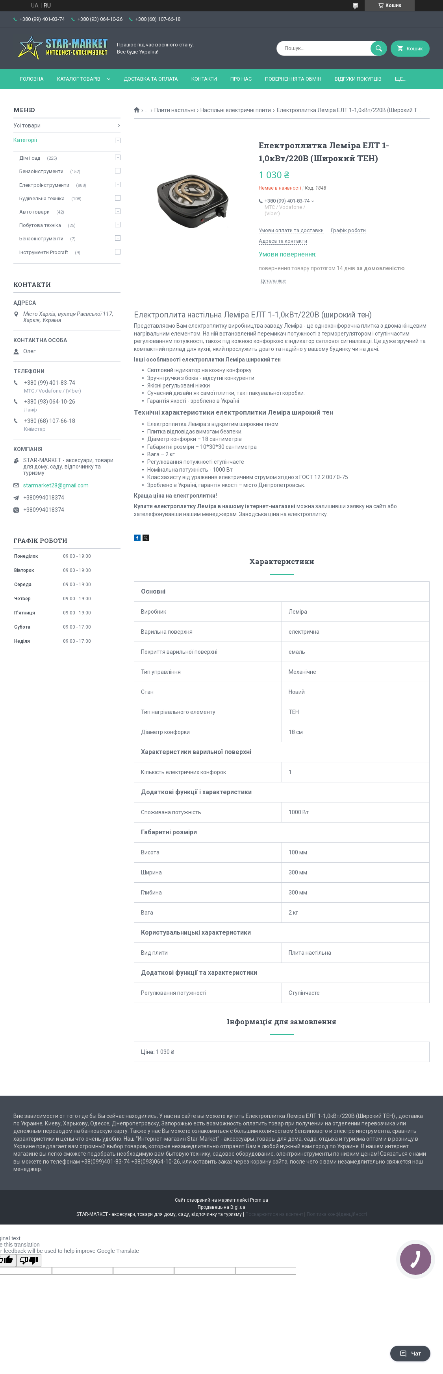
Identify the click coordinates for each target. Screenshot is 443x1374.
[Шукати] (379, 48)
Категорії (25, 140)
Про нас (241, 79)
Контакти (204, 79)
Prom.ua (259, 1200)
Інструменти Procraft (43, 252)
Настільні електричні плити (235, 110)
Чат (410, 1353)
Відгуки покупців (358, 79)
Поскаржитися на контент (274, 1214)
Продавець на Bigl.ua (221, 1207)
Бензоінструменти (41, 171)
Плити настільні (174, 110)
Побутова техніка (40, 225)
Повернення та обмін (293, 79)
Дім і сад (29, 158)
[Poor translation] (28, 1260)
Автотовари (34, 212)
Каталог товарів (78, 79)
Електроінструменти (44, 185)
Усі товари (27, 125)
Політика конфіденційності (337, 1214)
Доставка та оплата (151, 79)
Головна (32, 79)
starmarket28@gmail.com (56, 485)
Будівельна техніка (42, 198)
